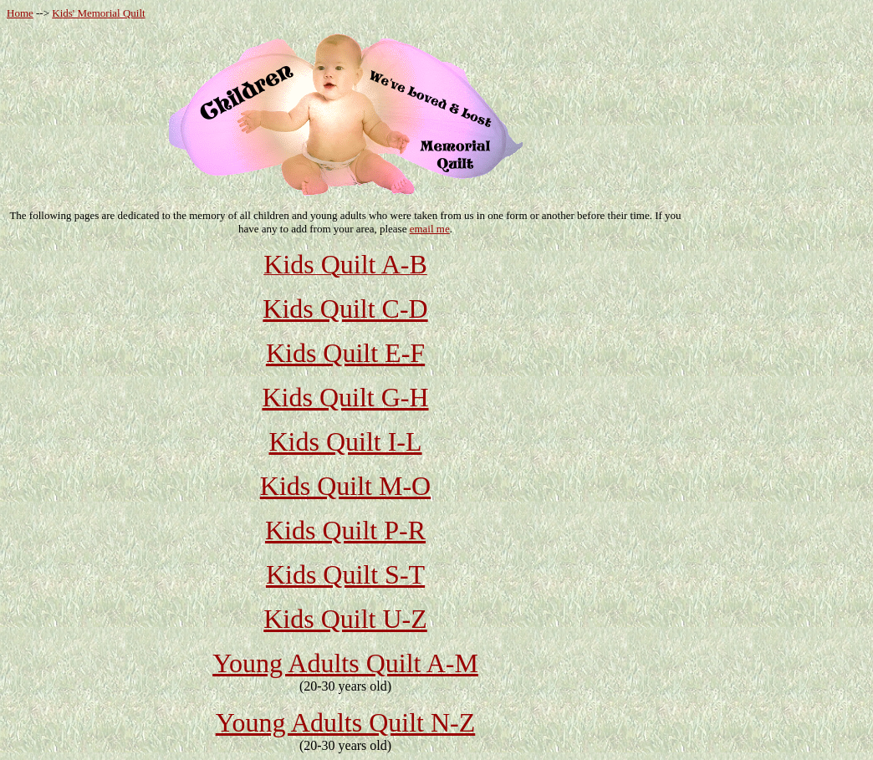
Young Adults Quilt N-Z (346, 722)
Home (20, 13)
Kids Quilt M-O (345, 486)
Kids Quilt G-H (345, 397)
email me (430, 228)
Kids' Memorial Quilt (98, 13)
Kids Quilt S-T (345, 574)
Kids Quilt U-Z (345, 619)
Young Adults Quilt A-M (345, 663)
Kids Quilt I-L (344, 441)
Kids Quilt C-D (345, 308)
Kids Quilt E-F (345, 353)
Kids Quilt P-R (345, 530)
